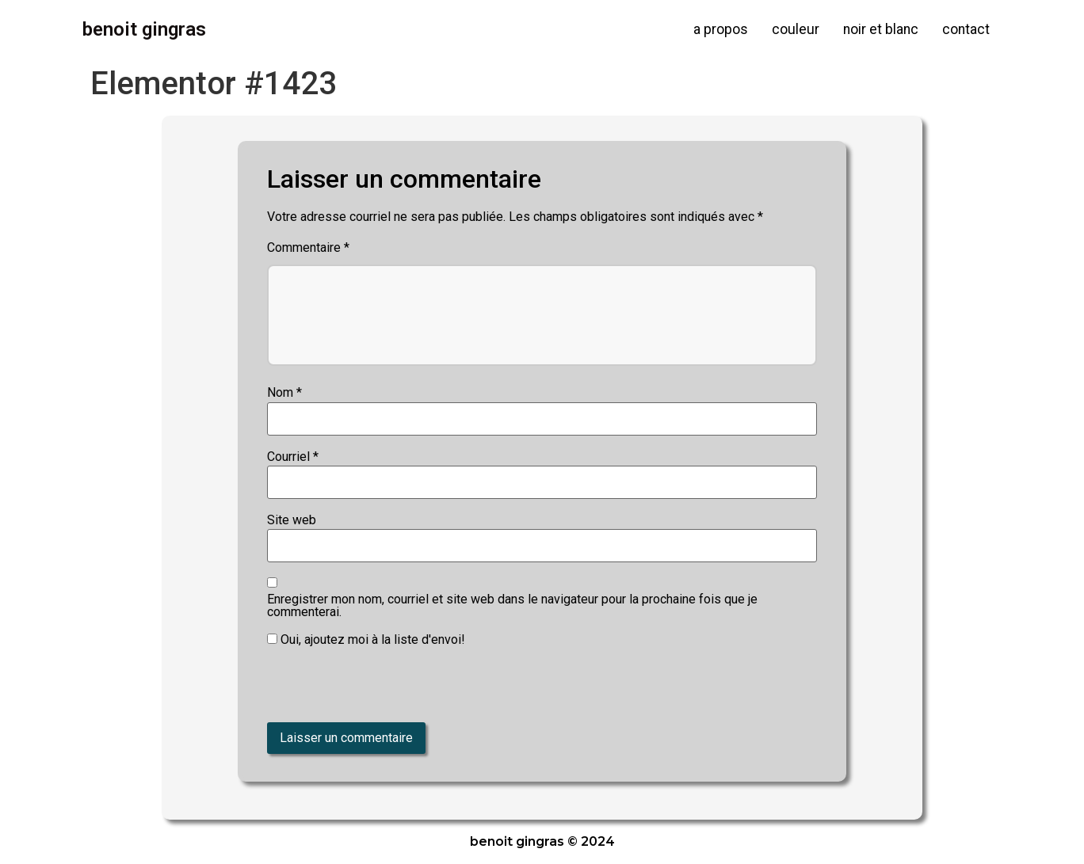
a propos (720, 29)
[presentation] (375, 688)
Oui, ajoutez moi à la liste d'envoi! (366, 640)
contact (966, 29)
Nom (284, 392)
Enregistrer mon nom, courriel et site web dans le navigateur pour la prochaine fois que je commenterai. (512, 606)
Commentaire (308, 248)
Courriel (293, 457)
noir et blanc (880, 29)
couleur (795, 29)
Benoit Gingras (144, 29)
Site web (291, 520)
